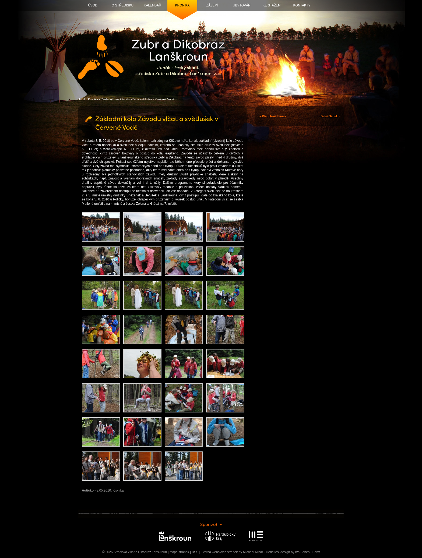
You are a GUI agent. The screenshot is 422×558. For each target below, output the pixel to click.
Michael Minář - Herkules (261, 552)
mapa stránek (179, 552)
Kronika (182, 5)
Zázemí (212, 5)
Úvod (92, 5)
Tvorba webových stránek (219, 552)
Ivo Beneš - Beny (307, 552)
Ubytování (242, 5)
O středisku (122, 5)
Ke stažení (272, 5)
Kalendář (152, 5)
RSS (195, 552)
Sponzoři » (211, 524)
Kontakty (302, 5)
